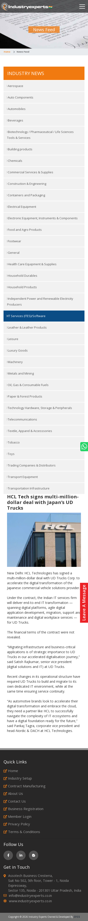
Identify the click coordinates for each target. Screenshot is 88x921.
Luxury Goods (17, 350)
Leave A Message (84, 603)
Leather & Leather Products (26, 327)
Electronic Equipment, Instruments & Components (42, 218)
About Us (13, 793)
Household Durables (21, 275)
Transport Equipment (22, 477)
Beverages (14, 120)
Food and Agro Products (24, 229)
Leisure (12, 339)
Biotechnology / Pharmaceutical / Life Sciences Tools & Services (40, 135)
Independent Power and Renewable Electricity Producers (39, 301)
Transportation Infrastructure (28, 488)
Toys (10, 454)
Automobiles (16, 109)
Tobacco (13, 442)
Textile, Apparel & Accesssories (29, 431)
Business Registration (23, 808)
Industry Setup (18, 778)
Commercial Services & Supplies (29, 172)
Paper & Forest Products (24, 396)
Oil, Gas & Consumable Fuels (27, 385)
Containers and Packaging (25, 195)
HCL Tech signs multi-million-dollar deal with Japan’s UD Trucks (43, 502)
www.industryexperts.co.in (30, 900)
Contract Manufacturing (25, 786)
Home (7, 51)
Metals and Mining (20, 373)
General (12, 252)
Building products (19, 149)
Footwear (13, 241)
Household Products (21, 287)
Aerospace (14, 86)
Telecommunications (21, 419)
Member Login (17, 816)
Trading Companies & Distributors (31, 465)
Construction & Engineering (26, 184)
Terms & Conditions (22, 831)
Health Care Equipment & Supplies (31, 264)
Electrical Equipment (21, 207)
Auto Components (19, 97)
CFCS (77, 916)
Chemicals (14, 161)
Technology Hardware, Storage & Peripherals (39, 408)
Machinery (14, 362)
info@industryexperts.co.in (30, 895)
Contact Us (15, 801)
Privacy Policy (17, 824)
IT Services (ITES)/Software (26, 316)
